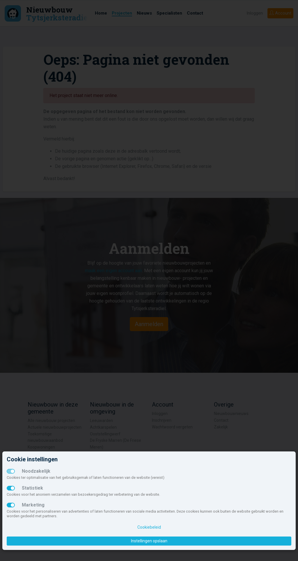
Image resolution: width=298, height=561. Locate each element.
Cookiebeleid (149, 527)
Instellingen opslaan (149, 541)
